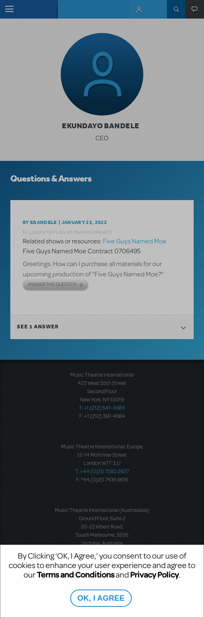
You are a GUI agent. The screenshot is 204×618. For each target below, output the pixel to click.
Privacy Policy (154, 574)
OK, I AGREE (100, 598)
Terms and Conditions (75, 574)
